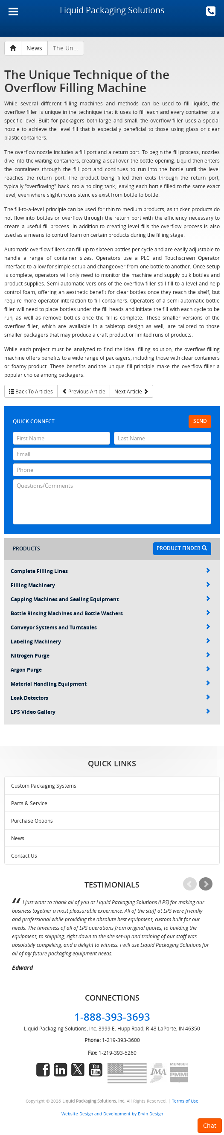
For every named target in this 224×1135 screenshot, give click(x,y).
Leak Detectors (110, 697)
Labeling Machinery (110, 641)
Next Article (131, 391)
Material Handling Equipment (110, 683)
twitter (78, 1070)
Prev (190, 884)
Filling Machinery (110, 585)
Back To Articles (31, 391)
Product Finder (182, 548)
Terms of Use (185, 1101)
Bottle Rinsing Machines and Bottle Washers (110, 613)
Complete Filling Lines (110, 571)
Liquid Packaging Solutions (112, 10)
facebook (43, 1070)
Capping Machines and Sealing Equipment (110, 599)
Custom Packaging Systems (43, 785)
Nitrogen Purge (110, 655)
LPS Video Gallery (110, 712)
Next (205, 884)
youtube (95, 1070)
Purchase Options (32, 820)
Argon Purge (110, 669)
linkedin (60, 1070)
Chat (209, 1125)
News (17, 838)
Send (200, 421)
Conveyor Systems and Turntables (110, 627)
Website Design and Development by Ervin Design (112, 1114)
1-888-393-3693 (210, 11)
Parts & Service (29, 803)
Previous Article (83, 391)
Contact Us (24, 855)
